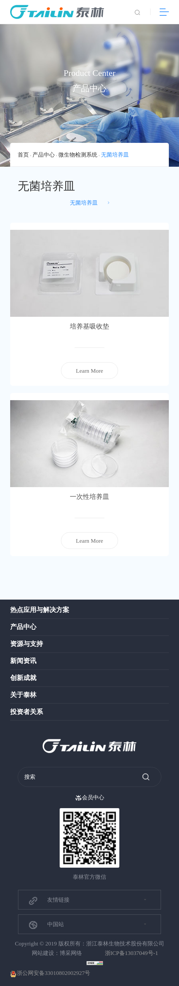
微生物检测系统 (77, 154)
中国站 (46, 924)
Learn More (89, 370)
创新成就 (23, 677)
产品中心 (43, 154)
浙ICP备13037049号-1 (131, 953)
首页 (23, 154)
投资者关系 (26, 711)
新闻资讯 (23, 660)
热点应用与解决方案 (39, 609)
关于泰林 (23, 694)
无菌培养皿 (115, 154)
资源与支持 (26, 643)
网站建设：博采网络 (57, 953)
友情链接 (48, 900)
